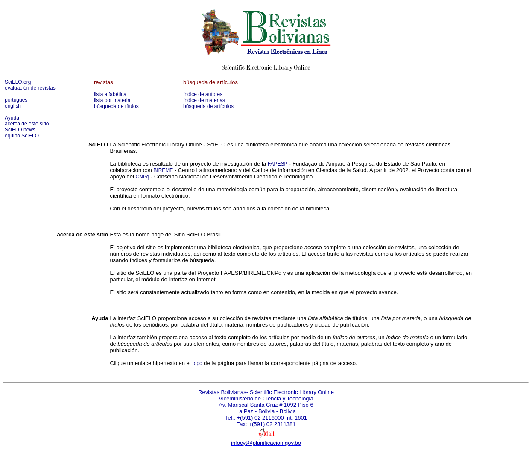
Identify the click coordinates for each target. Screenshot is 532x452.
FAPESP (278, 164)
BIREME (163, 170)
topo (197, 363)
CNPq (142, 177)
